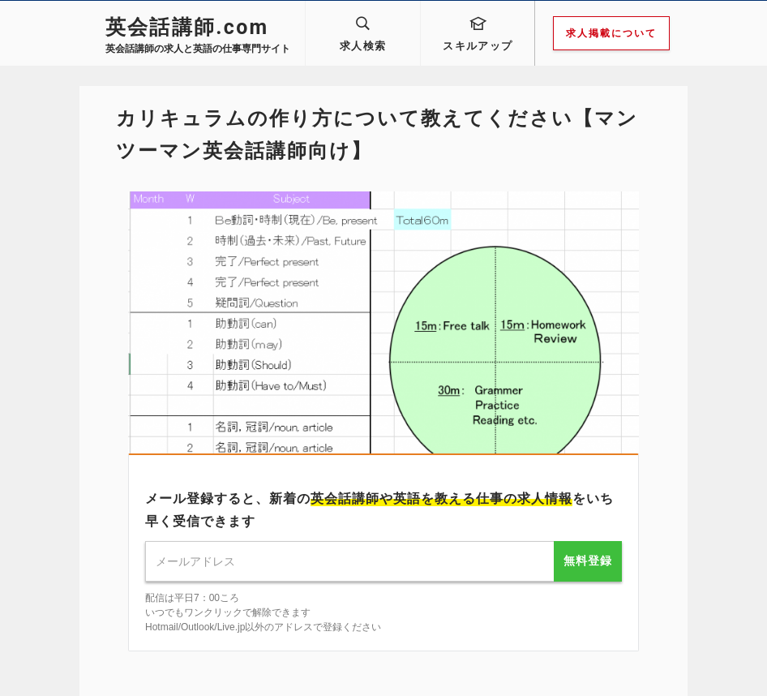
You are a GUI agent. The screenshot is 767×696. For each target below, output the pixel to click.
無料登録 (587, 560)
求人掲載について (611, 33)
